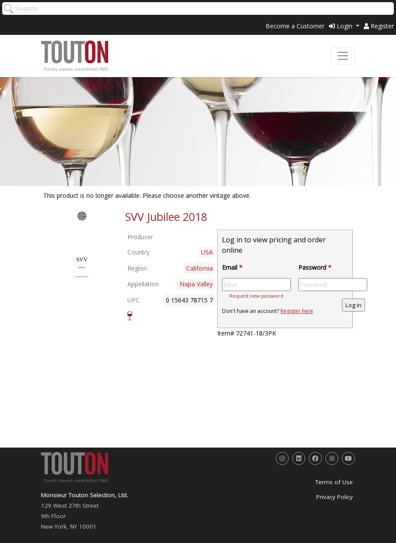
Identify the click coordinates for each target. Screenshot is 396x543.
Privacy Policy (334, 497)
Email (232, 267)
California (199, 268)
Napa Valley (196, 284)
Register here (296, 311)
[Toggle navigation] (343, 55)
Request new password (256, 295)
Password (314, 267)
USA (207, 252)
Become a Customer (295, 26)
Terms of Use (334, 482)
